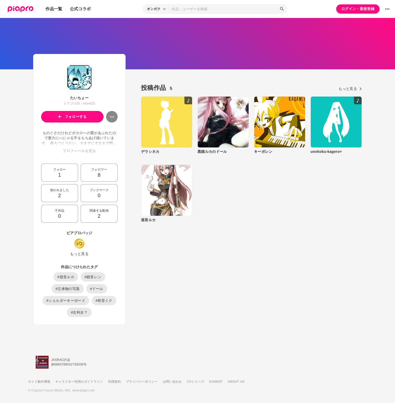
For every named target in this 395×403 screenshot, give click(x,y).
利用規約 (114, 381)
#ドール (96, 289)
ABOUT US (236, 381)
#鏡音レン (92, 277)
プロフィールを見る (79, 151)
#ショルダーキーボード (65, 300)
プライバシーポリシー (142, 381)
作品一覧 (53, 9)
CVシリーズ (195, 381)
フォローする (72, 117)
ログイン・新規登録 (357, 9)
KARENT (216, 381)
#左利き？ (79, 312)
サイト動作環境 (39, 381)
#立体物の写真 (67, 289)
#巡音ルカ (65, 277)
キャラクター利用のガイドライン (79, 381)
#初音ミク (104, 300)
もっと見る (79, 254)
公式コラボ (80, 9)
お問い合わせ (172, 381)
